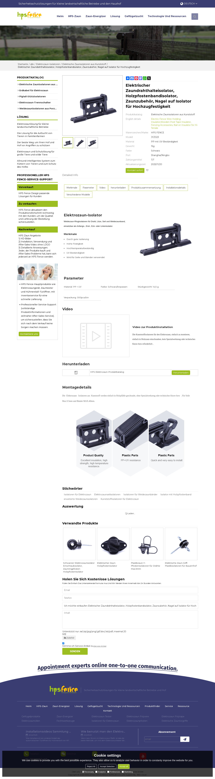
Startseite (23, 64)
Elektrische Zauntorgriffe (175, 721)
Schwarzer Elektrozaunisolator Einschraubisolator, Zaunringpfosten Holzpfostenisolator (79, 568)
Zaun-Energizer (96, 16)
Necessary (88, 772)
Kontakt (107, 711)
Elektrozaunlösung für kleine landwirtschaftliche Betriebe (33, 126)
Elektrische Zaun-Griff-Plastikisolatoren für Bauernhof (181, 565)
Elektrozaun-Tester (101, 717)
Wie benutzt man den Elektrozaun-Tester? (103, 732)
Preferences (113, 772)
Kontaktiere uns (29, 334)
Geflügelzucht (134, 16)
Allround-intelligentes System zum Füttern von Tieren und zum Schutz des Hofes (36, 164)
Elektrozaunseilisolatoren (107, 494)
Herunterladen (181, 372)
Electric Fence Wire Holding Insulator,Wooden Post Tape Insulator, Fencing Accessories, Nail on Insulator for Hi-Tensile (174, 124)
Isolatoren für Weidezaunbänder (140, 494)
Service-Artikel (100, 646)
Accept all (123, 766)
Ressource (185, 706)
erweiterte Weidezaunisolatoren (81, 499)
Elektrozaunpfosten (137, 721)
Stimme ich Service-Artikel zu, (84, 645)
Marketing (127, 772)
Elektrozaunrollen (31, 721)
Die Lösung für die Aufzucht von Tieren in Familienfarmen (34, 135)
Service (170, 706)
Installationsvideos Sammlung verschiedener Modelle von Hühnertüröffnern (48, 732)
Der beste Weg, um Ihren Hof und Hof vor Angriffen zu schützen (35, 144)
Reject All (91, 766)
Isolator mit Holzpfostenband (175, 494)
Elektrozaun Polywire (138, 717)
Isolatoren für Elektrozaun (77, 494)
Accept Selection (107, 766)
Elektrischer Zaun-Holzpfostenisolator (107, 565)
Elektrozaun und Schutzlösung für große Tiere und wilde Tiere (35, 153)
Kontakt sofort (134, 170)
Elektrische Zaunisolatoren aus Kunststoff (84, 64)
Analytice (100, 772)
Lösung (116, 16)
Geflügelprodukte (31, 717)
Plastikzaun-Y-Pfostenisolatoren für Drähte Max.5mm (146, 566)
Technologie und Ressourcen (167, 16)
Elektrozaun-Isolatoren (48, 64)
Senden (75, 651)
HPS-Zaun (75, 16)
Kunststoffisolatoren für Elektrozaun (120, 499)
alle (32, 64)
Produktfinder (153, 706)
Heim (60, 16)
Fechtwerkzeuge (66, 721)
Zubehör (69, 638)
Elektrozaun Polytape (173, 717)
